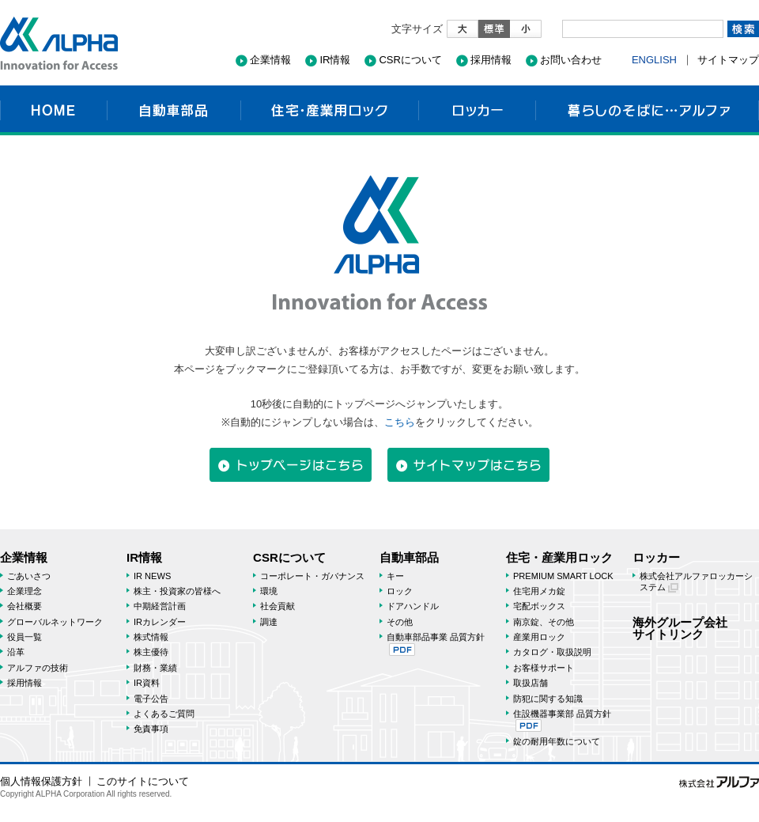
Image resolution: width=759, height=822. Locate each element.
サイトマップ (728, 60)
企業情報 (270, 60)
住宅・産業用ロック (329, 110)
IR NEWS (152, 576)
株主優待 (151, 652)
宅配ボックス (539, 606)
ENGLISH (654, 60)
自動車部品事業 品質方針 (436, 643)
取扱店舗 (530, 683)
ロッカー (476, 110)
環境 (269, 591)
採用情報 (491, 60)
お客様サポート (543, 667)
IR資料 (147, 683)
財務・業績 (155, 667)
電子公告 (151, 698)
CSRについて (410, 60)
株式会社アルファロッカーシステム (696, 582)
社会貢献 (277, 606)
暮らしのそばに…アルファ (647, 110)
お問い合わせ (571, 60)
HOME (53, 110)
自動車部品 (173, 110)
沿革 (16, 652)
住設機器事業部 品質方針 (562, 720)
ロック (400, 591)
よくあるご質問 (164, 713)
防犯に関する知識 (548, 698)
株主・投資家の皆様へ (177, 591)
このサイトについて (142, 781)
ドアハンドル (413, 606)
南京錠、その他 (543, 622)
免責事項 (151, 728)
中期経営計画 (160, 606)
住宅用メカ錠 (539, 591)
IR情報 (334, 60)
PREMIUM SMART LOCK (563, 576)
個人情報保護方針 (41, 781)
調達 (269, 622)
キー (395, 576)
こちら (399, 422)
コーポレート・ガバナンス (312, 576)
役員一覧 (24, 637)
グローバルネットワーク (55, 622)
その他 (400, 622)
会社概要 (24, 606)
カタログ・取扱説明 (552, 652)
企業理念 (24, 591)
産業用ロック (539, 637)
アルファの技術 (37, 667)
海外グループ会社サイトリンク (679, 628)
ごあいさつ (29, 576)
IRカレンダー (160, 622)
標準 (494, 29)
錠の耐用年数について (556, 741)
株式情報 (151, 637)
